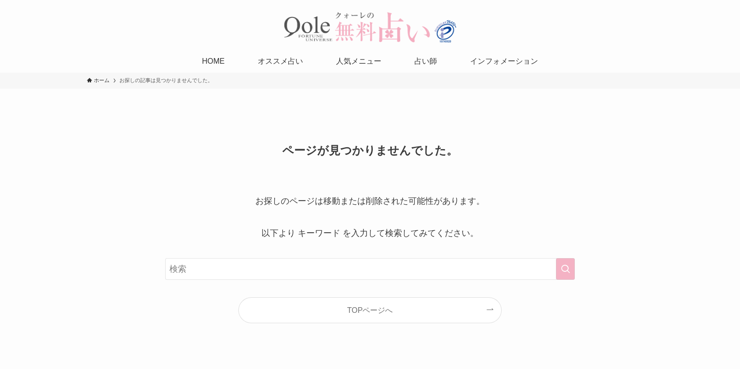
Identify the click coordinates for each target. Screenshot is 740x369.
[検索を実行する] (565, 269)
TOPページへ (370, 310)
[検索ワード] (370, 269)
